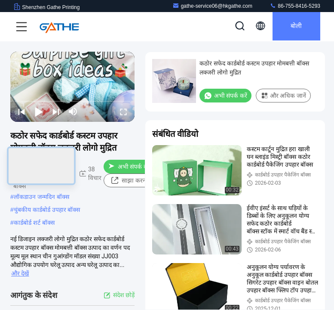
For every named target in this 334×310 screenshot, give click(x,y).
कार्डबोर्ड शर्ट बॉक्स (34, 222)
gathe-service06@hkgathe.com (212, 6)
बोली (294, 26)
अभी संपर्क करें (129, 166)
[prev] (21, 111)
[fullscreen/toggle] (123, 111)
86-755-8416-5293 (295, 6)
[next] (55, 111)
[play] (72, 86)
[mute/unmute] (73, 111)
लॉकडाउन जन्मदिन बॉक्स (41, 196)
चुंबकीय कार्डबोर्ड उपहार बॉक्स (47, 209)
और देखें (20, 273)
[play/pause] (38, 111)
